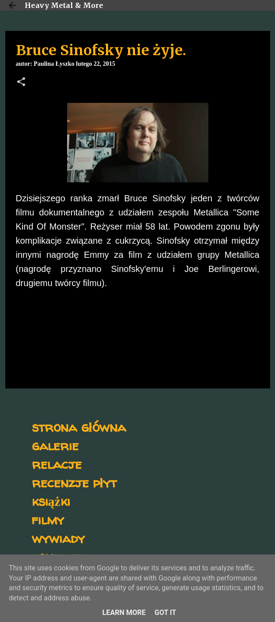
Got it (165, 612)
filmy (48, 519)
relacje (57, 464)
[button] (21, 82)
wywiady (58, 538)
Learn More (124, 612)
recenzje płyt (74, 482)
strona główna (79, 427)
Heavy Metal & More (64, 5)
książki (51, 501)
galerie (55, 445)
